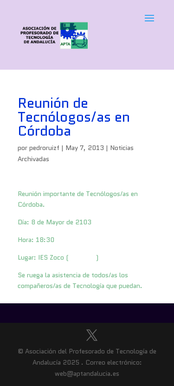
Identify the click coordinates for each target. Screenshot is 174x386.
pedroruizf (44, 147)
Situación (82, 257)
